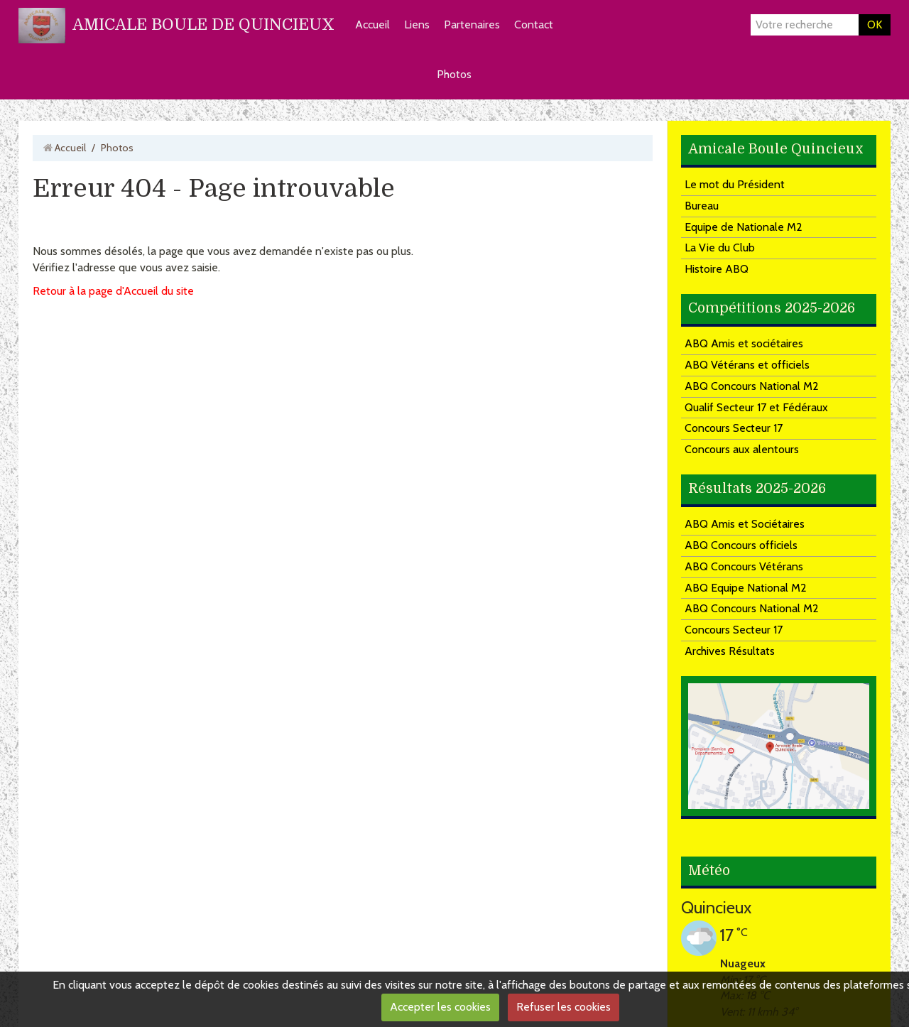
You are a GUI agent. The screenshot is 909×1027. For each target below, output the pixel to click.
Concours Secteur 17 (734, 428)
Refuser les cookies (563, 1007)
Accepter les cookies (440, 1007)
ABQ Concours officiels (741, 545)
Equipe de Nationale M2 (743, 227)
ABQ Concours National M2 (752, 386)
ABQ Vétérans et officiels (747, 364)
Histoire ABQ (717, 269)
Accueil (372, 24)
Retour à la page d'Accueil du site (113, 291)
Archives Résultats (730, 651)
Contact (533, 24)
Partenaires (472, 24)
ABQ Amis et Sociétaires (745, 524)
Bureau (702, 205)
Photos (454, 74)
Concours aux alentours (742, 449)
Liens (417, 24)
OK (874, 24)
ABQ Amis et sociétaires (744, 343)
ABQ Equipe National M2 (746, 587)
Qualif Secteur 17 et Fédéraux (756, 407)
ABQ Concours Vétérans (744, 566)
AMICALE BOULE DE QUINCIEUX (203, 24)
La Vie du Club (720, 247)
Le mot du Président (735, 184)
